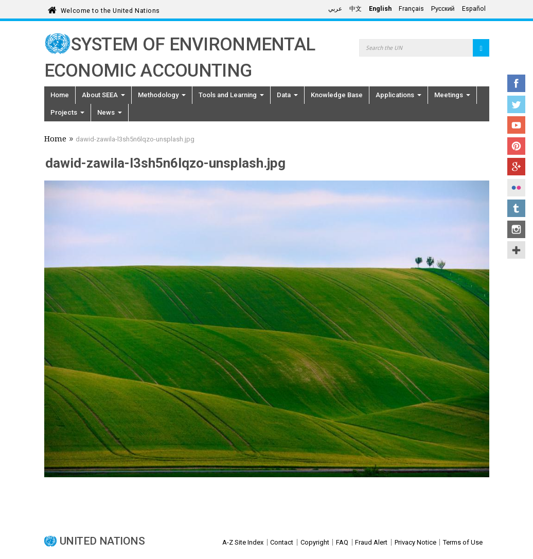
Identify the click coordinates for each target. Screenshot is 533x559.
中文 (355, 8)
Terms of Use (463, 542)
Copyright (314, 542)
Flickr (516, 187)
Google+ (516, 166)
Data (287, 95)
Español (474, 8)
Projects (67, 112)
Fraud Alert (371, 542)
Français (411, 8)
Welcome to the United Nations (110, 9)
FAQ (342, 542)
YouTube (516, 125)
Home (59, 95)
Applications (398, 95)
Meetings (452, 95)
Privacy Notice (415, 542)
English (380, 8)
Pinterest (516, 146)
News (109, 112)
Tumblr (516, 208)
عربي (335, 8)
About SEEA (103, 95)
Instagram (516, 229)
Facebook (516, 83)
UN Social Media (516, 250)
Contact (281, 542)
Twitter (516, 104)
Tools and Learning (231, 95)
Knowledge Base (337, 95)
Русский (443, 8)
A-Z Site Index (242, 542)
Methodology (162, 95)
